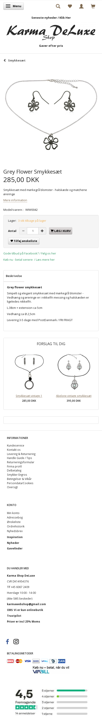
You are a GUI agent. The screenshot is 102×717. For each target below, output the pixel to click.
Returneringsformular (20, 462)
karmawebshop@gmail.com (26, 604)
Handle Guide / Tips (19, 458)
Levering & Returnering (21, 454)
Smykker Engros (17, 474)
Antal (12, 231)
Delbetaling (14, 470)
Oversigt (12, 487)
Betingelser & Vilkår (19, 479)
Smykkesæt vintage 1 (29, 395)
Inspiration (15, 537)
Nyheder (13, 543)
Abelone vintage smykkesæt (73, 395)
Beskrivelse (14, 276)
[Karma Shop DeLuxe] (51, 30)
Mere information (15, 200)
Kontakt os (14, 449)
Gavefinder (14, 548)
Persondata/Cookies (20, 483)
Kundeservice (15, 445)
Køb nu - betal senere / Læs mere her (29, 260)
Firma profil (14, 466)
